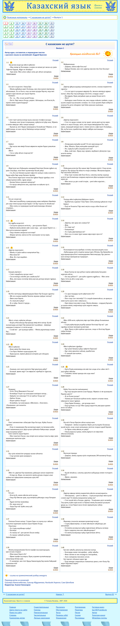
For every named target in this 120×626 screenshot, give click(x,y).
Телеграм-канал (98, 615)
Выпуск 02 (109, 594)
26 (34, 23)
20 (22, 36)
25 (28, 36)
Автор (94, 612)
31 (40, 23)
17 (22, 26)
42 (51, 26)
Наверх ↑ (60, 594)
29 (34, 33)
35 (40, 36)
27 (34, 26)
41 (51, 23)
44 (51, 33)
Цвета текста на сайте (18, 610)
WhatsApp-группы (99, 618)
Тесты (58, 612)
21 (28, 23)
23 (28, 30)
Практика (79, 610)
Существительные (41, 607)
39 (45, 33)
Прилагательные (41, 612)
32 (40, 26)
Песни (77, 612)
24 (28, 33)
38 (45, 30)
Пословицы (79, 618)
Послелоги (60, 607)
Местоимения (62, 610)
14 (17, 33)
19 (22, 33)
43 (51, 30)
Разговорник (80, 607)
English (56, 78)
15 (17, 36)
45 (51, 36)
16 (22, 23)
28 (34, 30)
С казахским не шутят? (40, 17)
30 (34, 36)
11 (17, 23)
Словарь (12, 615)
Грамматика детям (17, 618)
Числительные (40, 615)
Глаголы (37, 610)
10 (11, 36)
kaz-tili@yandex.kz (99, 610)
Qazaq (56, 76)
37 (45, 26)
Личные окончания (42, 618)
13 (17, 30)
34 (40, 33)
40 (45, 36)
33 (40, 30)
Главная (12, 607)
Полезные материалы (17, 17)
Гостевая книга (98, 607)
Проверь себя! (62, 615)
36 (45, 23)
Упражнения (61, 618)
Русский (55, 60)
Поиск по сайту (15, 612)
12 (17, 26)
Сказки (78, 615)
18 (22, 30)
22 (28, 26)
